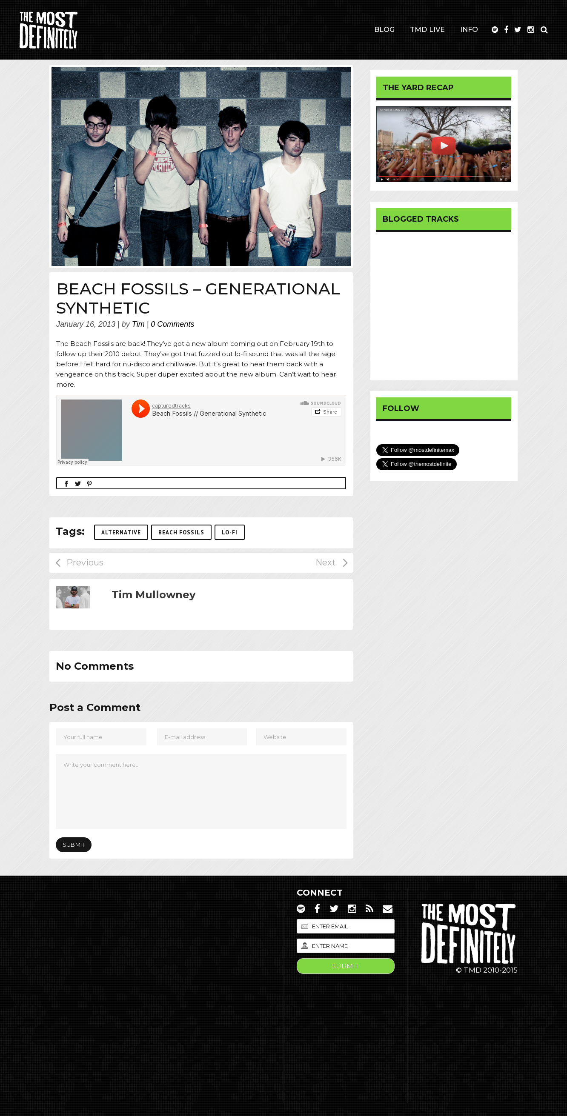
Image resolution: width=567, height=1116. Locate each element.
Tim (138, 324)
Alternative (121, 532)
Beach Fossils (181, 532)
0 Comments (172, 324)
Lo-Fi (230, 532)
